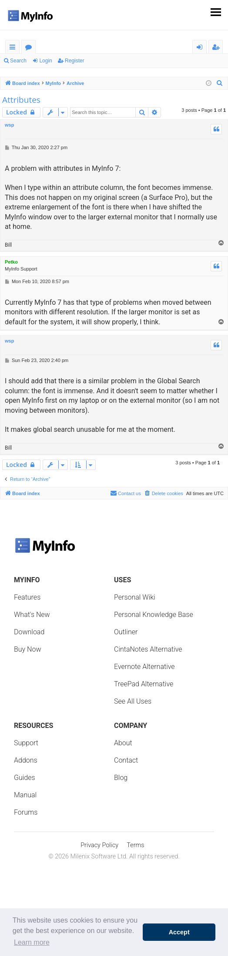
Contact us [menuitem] (125, 493)
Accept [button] (179, 932)
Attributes (21, 99)
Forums (30, 48)
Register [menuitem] (217, 48)
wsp (9, 124)
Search (18, 61)
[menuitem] (220, 83)
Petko (11, 261)
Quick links (14, 48)
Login (45, 61)
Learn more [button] (32, 942)
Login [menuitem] (201, 48)
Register (74, 61)
